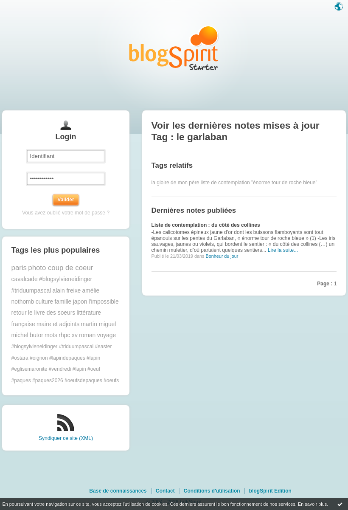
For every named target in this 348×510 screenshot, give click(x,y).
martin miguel (98, 324)
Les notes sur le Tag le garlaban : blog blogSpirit (174, 47)
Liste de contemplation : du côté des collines (206, 225)
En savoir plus (312, 504)
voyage (106, 335)
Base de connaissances (117, 491)
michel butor (27, 335)
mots (51, 335)
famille (62, 302)
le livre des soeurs (51, 313)
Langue (339, 7)
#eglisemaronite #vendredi (41, 369)
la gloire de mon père (175, 183)
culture (44, 302)
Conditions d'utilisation (212, 491)
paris (19, 268)
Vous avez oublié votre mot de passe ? (65, 213)
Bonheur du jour (221, 256)
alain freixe (67, 290)
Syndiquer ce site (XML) (66, 438)
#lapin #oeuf (86, 369)
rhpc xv (68, 335)
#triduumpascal (31, 290)
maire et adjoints (57, 324)
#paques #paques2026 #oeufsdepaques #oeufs (65, 380)
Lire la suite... (283, 250)
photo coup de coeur (60, 268)
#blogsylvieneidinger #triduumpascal (52, 346)
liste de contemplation (225, 183)
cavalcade (24, 279)
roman (87, 335)
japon (80, 302)
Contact (165, 491)
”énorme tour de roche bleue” (284, 183)
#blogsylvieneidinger (65, 279)
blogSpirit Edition (270, 491)
